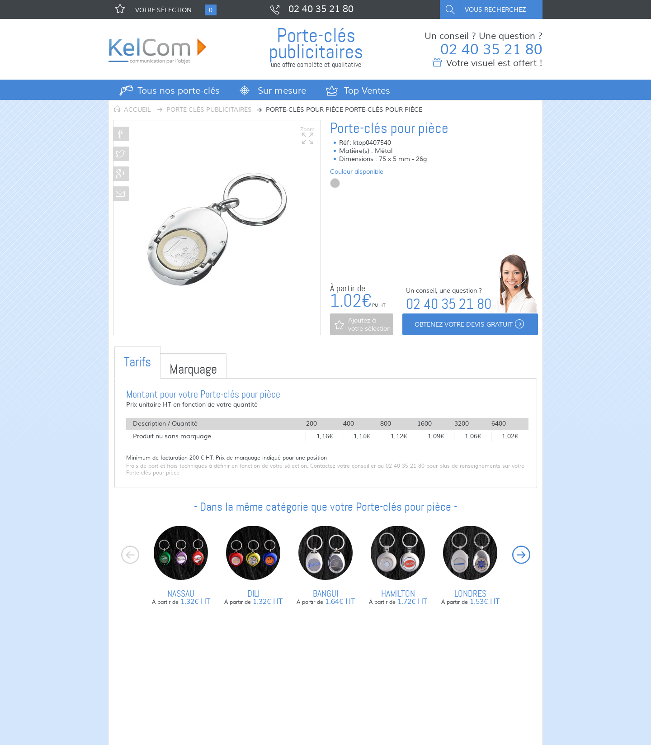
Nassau (180, 593)
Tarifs (137, 362)
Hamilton (398, 593)
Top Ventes (367, 90)
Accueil (137, 110)
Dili (253, 593)
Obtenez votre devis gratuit (470, 325)
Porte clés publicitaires (209, 110)
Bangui (325, 593)
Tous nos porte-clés (178, 90)
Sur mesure (282, 90)
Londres (470, 593)
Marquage (193, 369)
